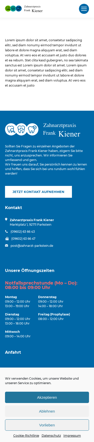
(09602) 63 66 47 (23, 238)
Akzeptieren (47, 397)
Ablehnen (47, 411)
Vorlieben (47, 425)
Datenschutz (51, 435)
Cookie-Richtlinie (26, 435)
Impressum (72, 435)
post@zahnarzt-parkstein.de (32, 246)
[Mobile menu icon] (84, 9)
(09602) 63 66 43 (23, 231)
